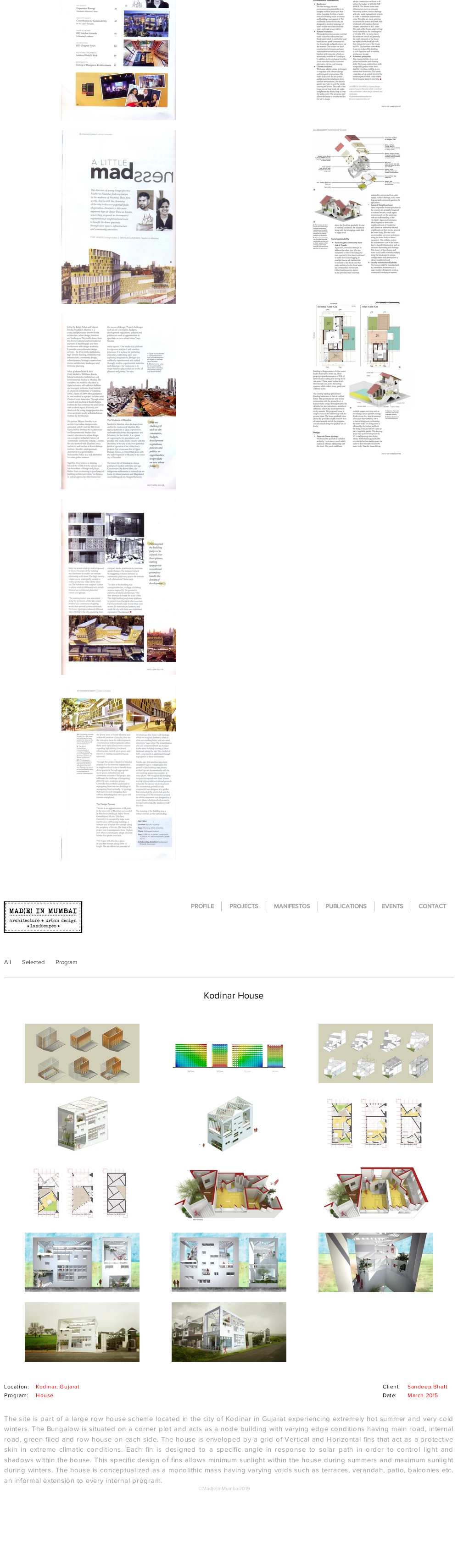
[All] (7, 962)
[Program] (66, 962)
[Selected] (33, 962)
